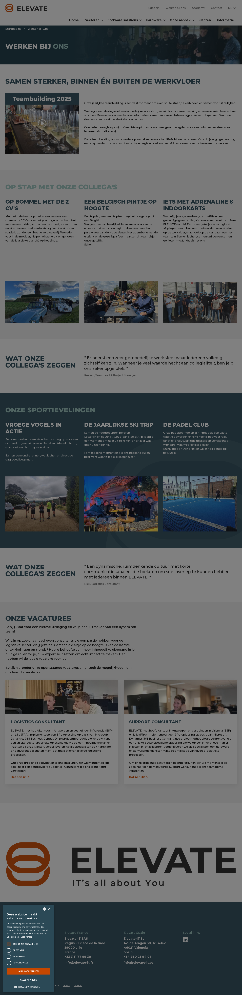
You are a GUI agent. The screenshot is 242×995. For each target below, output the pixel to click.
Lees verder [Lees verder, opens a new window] (26, 936)
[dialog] (121, 497)
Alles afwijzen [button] (28, 979)
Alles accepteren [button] (28, 971)
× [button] (49, 909)
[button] (28, 986)
